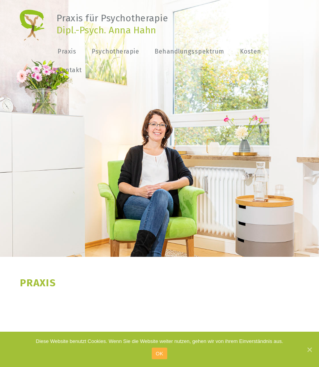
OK (159, 354)
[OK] (309, 349)
